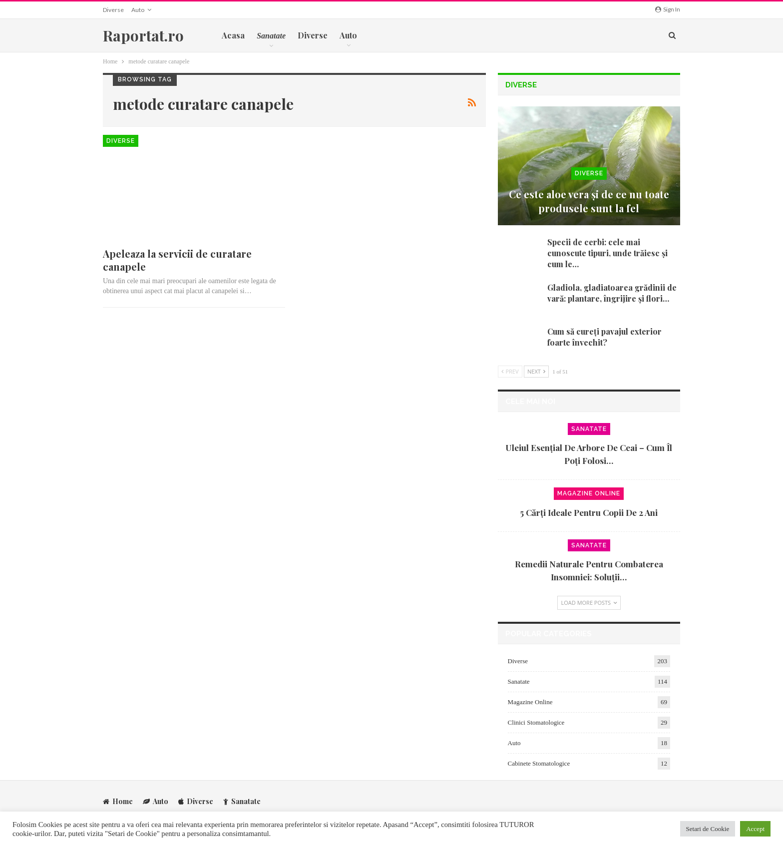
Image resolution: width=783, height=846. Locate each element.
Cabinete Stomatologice (539, 763)
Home (118, 801)
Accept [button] (755, 829)
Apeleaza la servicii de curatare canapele (177, 260)
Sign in (667, 9)
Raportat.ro (143, 35)
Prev (510, 371)
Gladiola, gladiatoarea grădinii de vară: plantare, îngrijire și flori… (612, 293)
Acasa (233, 35)
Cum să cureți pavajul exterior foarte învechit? (604, 337)
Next (536, 371)
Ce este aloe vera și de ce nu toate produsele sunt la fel (589, 201)
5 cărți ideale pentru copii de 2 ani (589, 512)
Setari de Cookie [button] (708, 829)
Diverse (113, 9)
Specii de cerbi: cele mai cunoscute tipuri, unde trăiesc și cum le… (607, 253)
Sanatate (589, 428)
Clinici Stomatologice (536, 722)
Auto (137, 9)
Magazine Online (588, 493)
